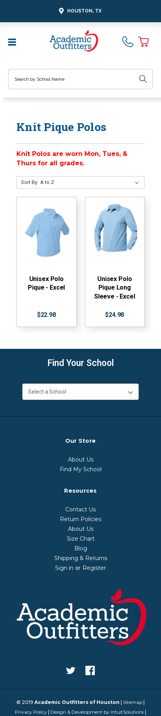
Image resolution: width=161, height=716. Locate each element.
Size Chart (81, 538)
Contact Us (80, 509)
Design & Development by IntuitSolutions (97, 712)
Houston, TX (79, 11)
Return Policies (80, 519)
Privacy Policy (31, 712)
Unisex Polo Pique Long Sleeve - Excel (114, 287)
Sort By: (29, 182)
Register (94, 567)
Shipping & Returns (80, 558)
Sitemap (132, 702)
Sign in (64, 567)
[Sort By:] (91, 182)
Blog (80, 548)
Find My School (81, 469)
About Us (80, 459)
